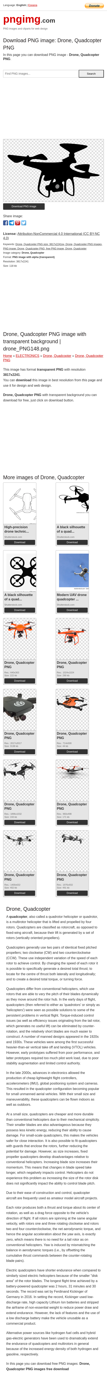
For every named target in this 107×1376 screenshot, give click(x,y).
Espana (32, 5)
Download (19, 542)
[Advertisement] (53, 110)
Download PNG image (24, 206)
